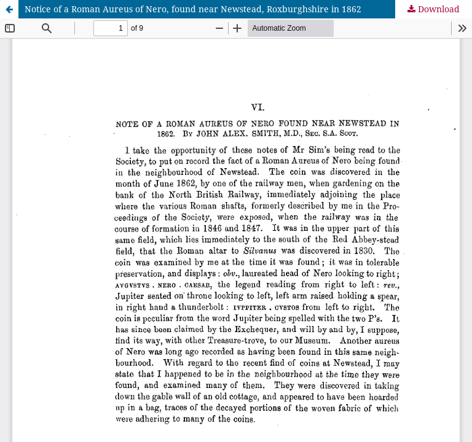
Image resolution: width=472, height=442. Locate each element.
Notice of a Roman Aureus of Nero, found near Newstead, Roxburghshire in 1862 (193, 9)
